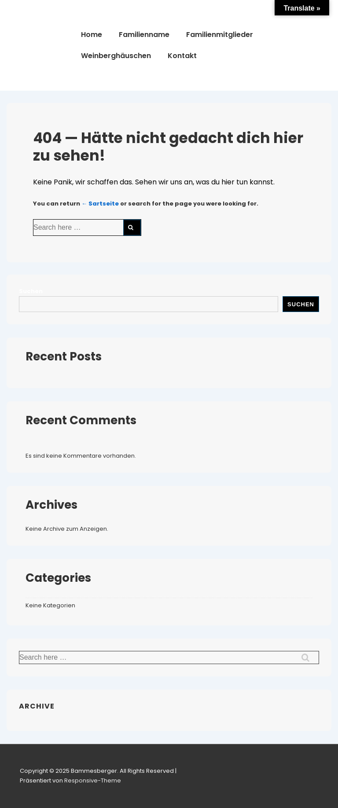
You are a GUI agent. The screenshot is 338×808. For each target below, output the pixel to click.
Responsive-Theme (92, 780)
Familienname (144, 34)
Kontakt (182, 56)
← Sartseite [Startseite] (100, 203)
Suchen (31, 291)
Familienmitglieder (219, 34)
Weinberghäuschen (116, 56)
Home (91, 34)
